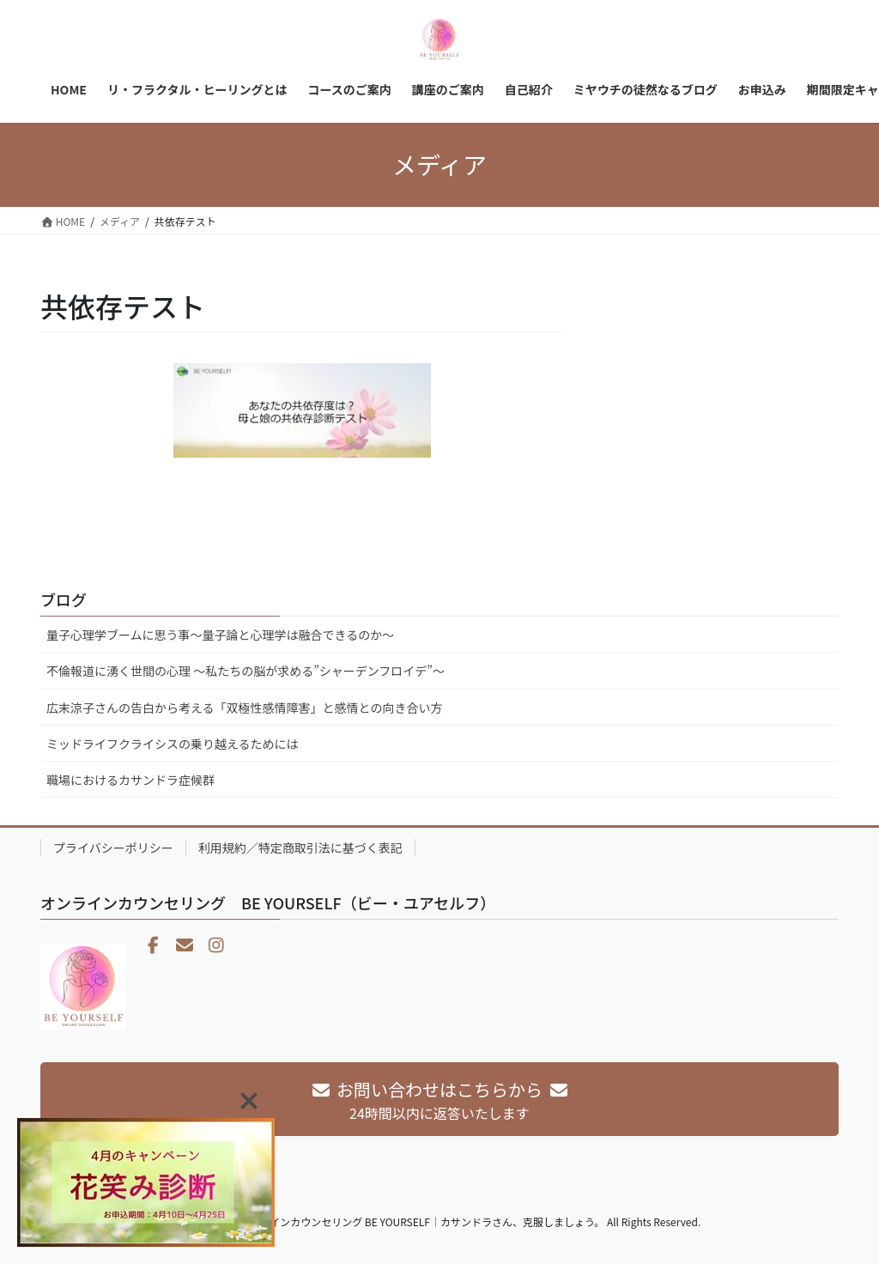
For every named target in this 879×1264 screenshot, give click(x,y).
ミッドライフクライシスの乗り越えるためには (172, 743)
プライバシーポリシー (113, 847)
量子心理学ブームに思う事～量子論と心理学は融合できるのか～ (220, 634)
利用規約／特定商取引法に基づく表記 (300, 847)
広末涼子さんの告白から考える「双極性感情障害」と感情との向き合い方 (244, 707)
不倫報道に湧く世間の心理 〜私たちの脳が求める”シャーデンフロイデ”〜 (245, 670)
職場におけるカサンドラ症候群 (130, 779)
